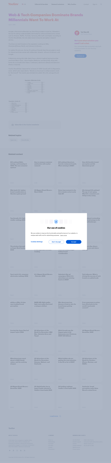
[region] (56, 231)
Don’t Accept (56, 242)
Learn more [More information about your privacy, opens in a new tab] (63, 235)
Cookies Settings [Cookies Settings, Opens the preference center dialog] (37, 241)
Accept (73, 242)
